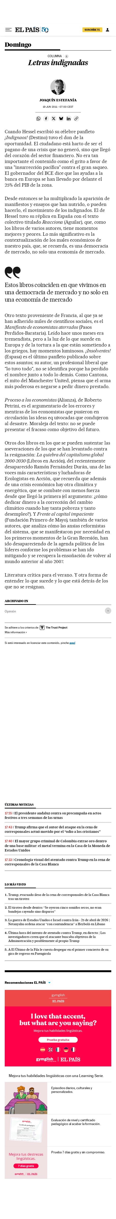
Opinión (10, 611)
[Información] (67, 56)
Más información (16, 632)
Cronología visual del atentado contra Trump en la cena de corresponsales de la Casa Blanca (57, 862)
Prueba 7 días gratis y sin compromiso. (78, 1152)
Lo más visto (15, 884)
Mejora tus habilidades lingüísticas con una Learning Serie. (56, 1076)
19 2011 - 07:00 (58, 106)
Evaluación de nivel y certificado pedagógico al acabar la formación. (75, 1122)
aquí (72, 643)
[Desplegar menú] (8, 30)
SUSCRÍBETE (92, 29)
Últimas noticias (19, 804)
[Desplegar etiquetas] (108, 610)
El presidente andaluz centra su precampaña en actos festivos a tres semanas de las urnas (53, 815)
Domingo (18, 45)
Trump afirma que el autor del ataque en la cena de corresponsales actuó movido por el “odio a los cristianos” (53, 829)
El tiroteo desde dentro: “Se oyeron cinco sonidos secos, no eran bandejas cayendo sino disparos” (54, 909)
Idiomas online (58, 998)
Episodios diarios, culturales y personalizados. (71, 1090)
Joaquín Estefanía (58, 100)
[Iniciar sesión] (107, 30)
